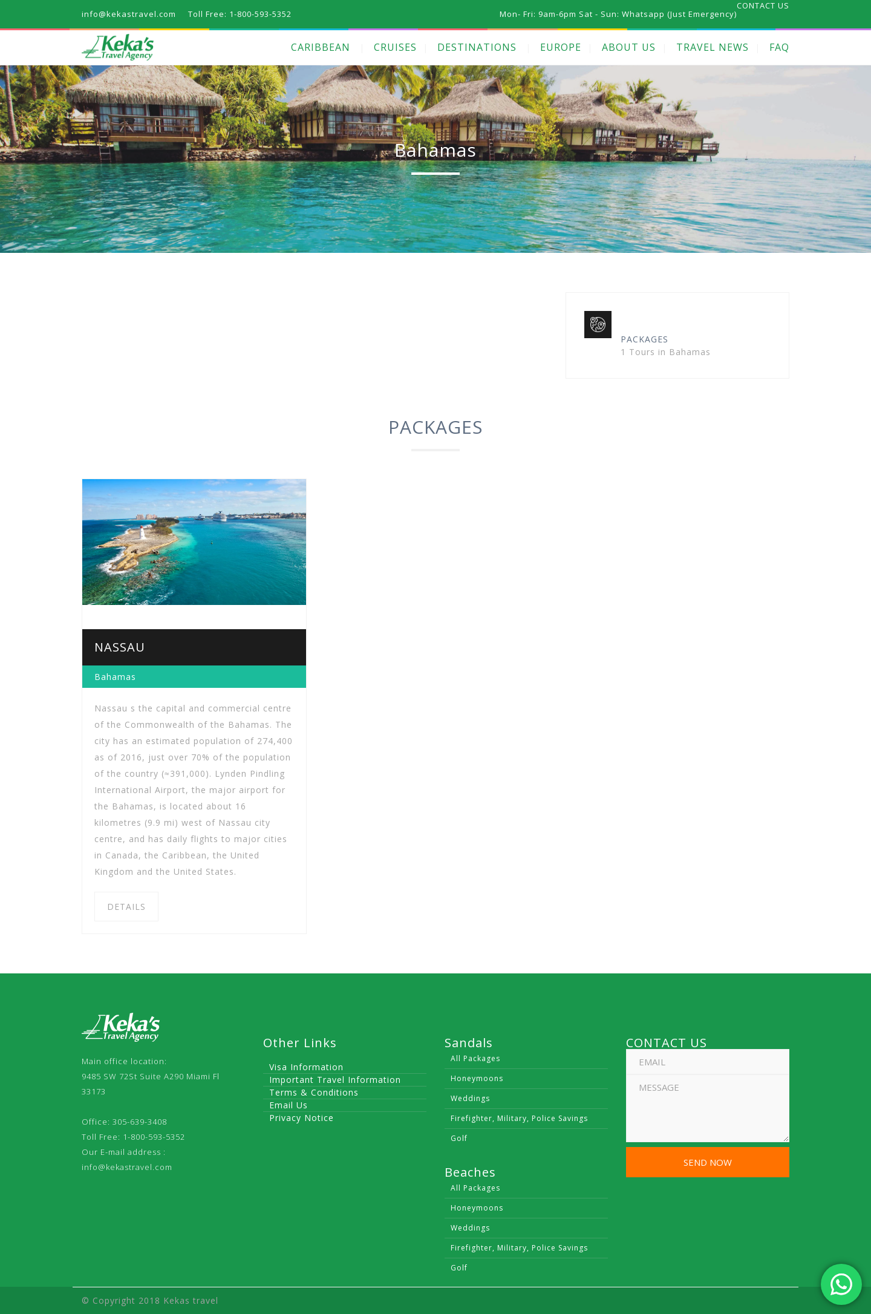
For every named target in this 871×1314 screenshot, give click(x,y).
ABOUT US (629, 47)
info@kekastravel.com (127, 1167)
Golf (459, 1138)
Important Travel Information (335, 1079)
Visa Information (306, 1067)
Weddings (470, 1098)
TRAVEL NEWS (712, 47)
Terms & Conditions (314, 1092)
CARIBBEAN (320, 47)
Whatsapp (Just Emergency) (679, 13)
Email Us (288, 1105)
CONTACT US (763, 5)
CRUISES (395, 47)
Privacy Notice (301, 1117)
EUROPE (560, 47)
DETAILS (126, 906)
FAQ (779, 47)
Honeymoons (477, 1078)
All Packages (475, 1058)
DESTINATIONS (477, 47)
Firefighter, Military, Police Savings (519, 1118)
